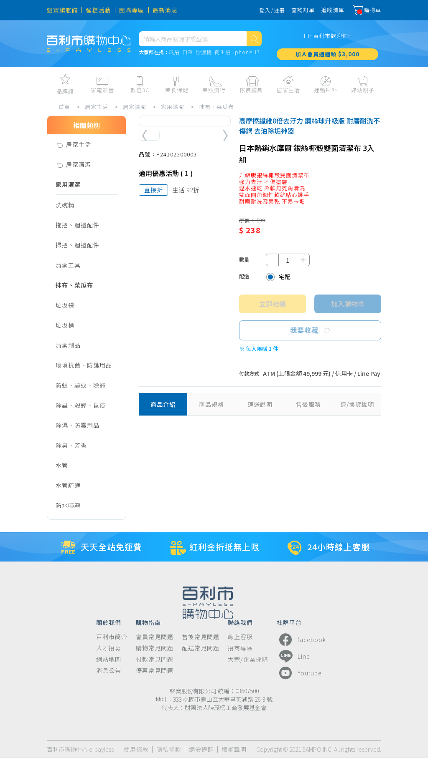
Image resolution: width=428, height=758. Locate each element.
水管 (62, 465)
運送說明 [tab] (260, 404)
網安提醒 (201, 749)
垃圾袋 (65, 305)
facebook (301, 639)
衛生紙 (222, 52)
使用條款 (136, 749)
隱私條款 (168, 749)
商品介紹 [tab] (163, 404)
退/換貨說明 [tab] (357, 404)
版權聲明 (234, 749)
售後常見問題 (200, 636)
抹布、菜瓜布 (216, 107)
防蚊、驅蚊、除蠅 (81, 385)
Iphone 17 (246, 52)
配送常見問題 (200, 648)
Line (293, 656)
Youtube (299, 673)
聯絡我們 (240, 622)
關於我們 (108, 622)
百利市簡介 (111, 636)
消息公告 (108, 670)
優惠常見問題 (154, 670)
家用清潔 (172, 107)
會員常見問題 (154, 636)
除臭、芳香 (71, 445)
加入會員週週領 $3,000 (327, 54)
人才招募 (108, 648)
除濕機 (204, 52)
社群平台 (289, 622)
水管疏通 (68, 485)
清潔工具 (68, 265)
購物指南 (148, 622)
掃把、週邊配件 (77, 245)
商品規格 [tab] (211, 404)
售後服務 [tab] (308, 404)
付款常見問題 (154, 659)
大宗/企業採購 (248, 659)
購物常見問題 (154, 648)
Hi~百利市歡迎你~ (328, 36)
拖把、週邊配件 (77, 225)
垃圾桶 (65, 325)
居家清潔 (134, 107)
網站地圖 (108, 659)
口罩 (187, 52)
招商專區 (240, 648)
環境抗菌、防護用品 (84, 365)
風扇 (174, 52)
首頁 (64, 107)
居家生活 (96, 107)
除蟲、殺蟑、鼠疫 (81, 405)
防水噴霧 (68, 505)
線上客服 (240, 636)
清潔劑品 (68, 345)
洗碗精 (65, 205)
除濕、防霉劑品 (77, 425)
